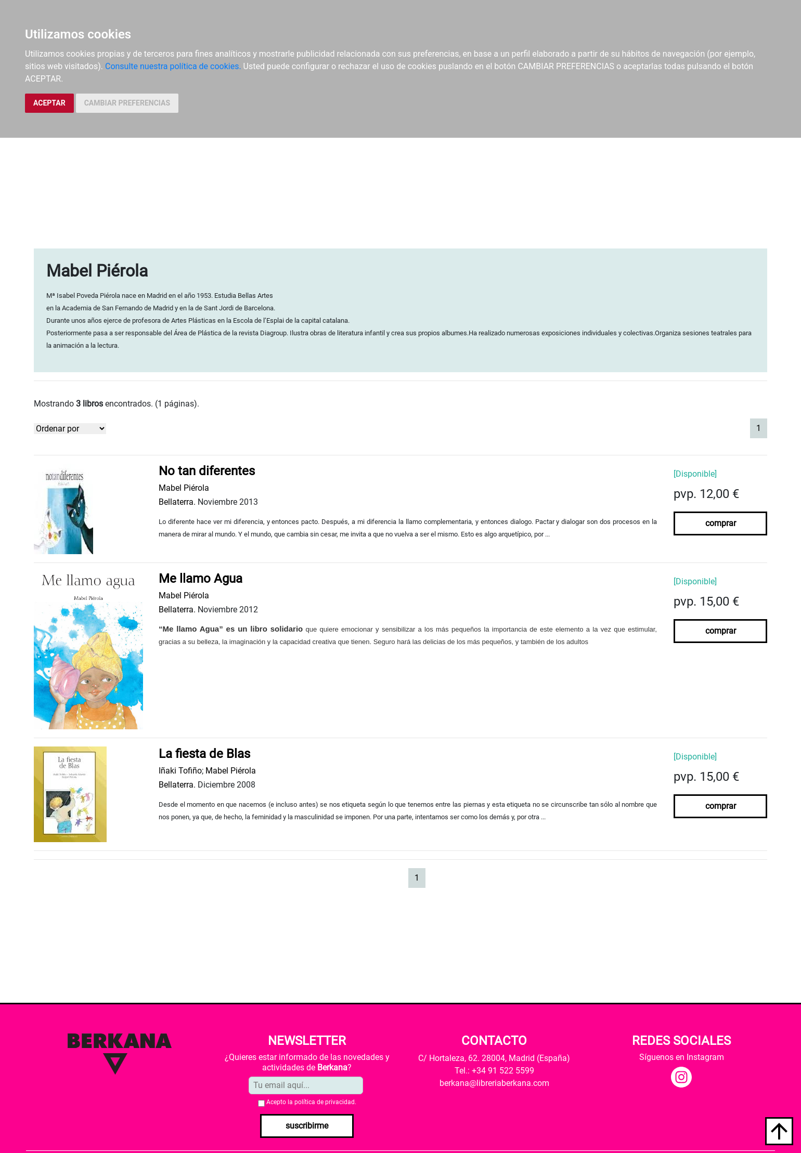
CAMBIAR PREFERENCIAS (127, 103)
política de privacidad (324, 1102)
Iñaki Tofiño (180, 771)
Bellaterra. (177, 502)
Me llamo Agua (200, 578)
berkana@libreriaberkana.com (494, 1083)
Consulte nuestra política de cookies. (173, 66)
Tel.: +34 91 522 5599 (494, 1071)
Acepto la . (311, 1102)
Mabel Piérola (184, 488)
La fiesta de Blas (204, 753)
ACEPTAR (49, 103)
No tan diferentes (207, 471)
